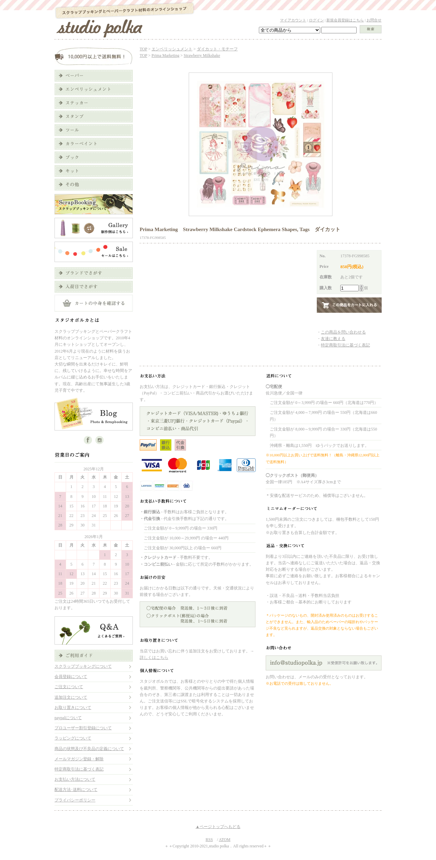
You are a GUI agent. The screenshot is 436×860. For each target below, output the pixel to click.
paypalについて (68, 717)
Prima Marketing (166, 55)
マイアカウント (293, 20)
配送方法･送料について (75, 789)
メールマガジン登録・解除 (79, 759)
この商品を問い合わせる (343, 332)
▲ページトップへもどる (218, 826)
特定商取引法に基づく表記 (79, 769)
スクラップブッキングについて (83, 666)
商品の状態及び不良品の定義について (89, 748)
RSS (209, 839)
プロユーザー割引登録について (83, 728)
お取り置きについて (72, 707)
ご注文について (68, 686)
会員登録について (70, 676)
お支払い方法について (74, 779)
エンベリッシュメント (172, 49)
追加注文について (70, 697)
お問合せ (374, 20)
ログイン (316, 20)
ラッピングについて (72, 738)
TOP (143, 49)
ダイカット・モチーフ (217, 49)
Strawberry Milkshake (202, 55)
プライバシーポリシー (74, 800)
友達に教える (333, 338)
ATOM (225, 839)
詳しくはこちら (154, 657)
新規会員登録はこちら (345, 20)
